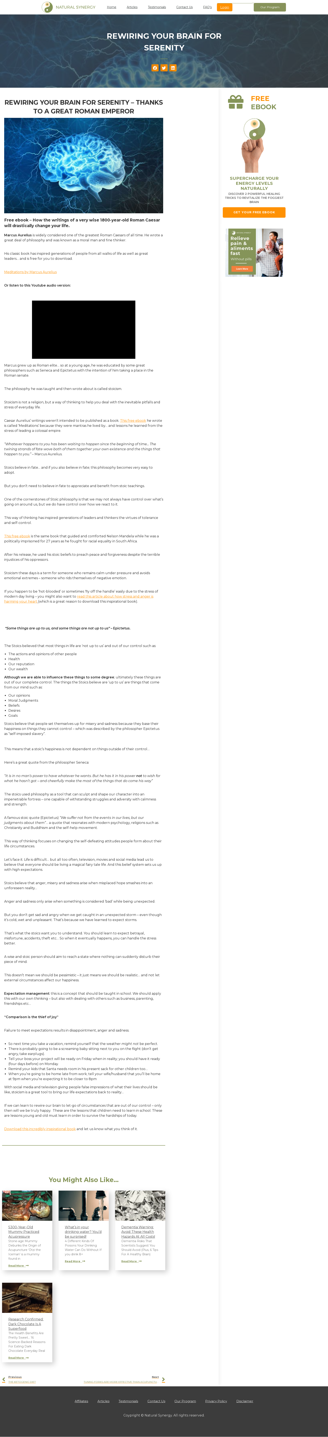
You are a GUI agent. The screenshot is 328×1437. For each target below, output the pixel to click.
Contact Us (184, 7)
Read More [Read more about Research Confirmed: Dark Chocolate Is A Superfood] (18, 1357)
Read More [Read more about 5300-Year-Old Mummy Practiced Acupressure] (18, 1265)
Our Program (187, 1401)
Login (224, 7)
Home (111, 7)
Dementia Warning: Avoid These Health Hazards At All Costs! (138, 1232)
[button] (155, 67)
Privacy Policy (220, 1401)
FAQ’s (207, 7)
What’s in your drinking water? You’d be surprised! (83, 1232)
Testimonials (157, 7)
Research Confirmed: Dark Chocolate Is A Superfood (26, 1324)
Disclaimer (251, 1401)
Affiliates (76, 1401)
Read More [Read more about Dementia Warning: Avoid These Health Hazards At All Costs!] (131, 1261)
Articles (132, 7)
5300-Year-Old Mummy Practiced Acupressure (23, 1232)
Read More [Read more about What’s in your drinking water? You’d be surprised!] (75, 1261)
